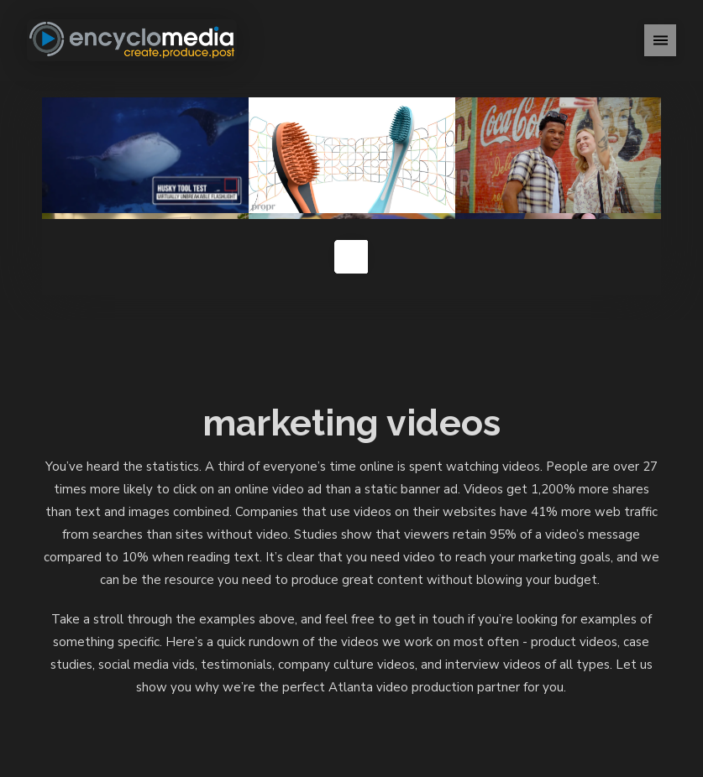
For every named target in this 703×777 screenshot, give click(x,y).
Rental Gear (410, 692)
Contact (528, 692)
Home (164, 692)
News (475, 692)
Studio (339, 692)
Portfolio (225, 692)
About (288, 692)
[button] (660, 40)
